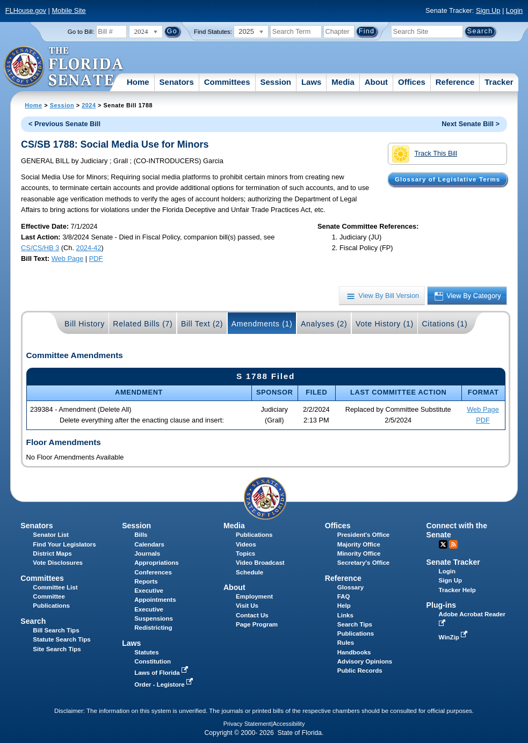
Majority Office (358, 544)
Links (345, 615)
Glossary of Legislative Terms (447, 179)
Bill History (84, 323)
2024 (89, 105)
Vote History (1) (385, 323)
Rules (345, 642)
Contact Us (252, 615)
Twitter (443, 544)
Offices (411, 81)
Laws (311, 81)
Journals (147, 553)
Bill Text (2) (202, 323)
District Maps (52, 553)
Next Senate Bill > (471, 124)
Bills (140, 534)
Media (343, 81)
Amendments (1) (262, 323)
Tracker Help (457, 590)
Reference (455, 81)
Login (514, 10)
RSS (453, 544)
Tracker (498, 81)
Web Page (68, 258)
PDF (96, 258)
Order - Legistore (164, 684)
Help (344, 605)
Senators (177, 81)
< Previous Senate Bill (64, 124)
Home (138, 81)
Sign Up (488, 10)
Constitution (152, 661)
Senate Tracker (453, 562)
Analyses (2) (324, 323)
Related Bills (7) (142, 323)
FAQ (343, 596)
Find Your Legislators (64, 544)
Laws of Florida (162, 672)
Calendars (149, 544)
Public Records (359, 670)
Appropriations (156, 562)
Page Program (257, 624)
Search (33, 621)
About (376, 81)
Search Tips (354, 624)
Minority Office (359, 553)
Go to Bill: (81, 31)
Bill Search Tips (56, 630)
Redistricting (153, 627)
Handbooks (354, 652)
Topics (245, 553)
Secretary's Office (363, 562)
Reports (146, 581)
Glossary (350, 587)
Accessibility (289, 723)
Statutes (146, 652)
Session (275, 81)
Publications (254, 534)
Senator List (51, 534)
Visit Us (247, 605)
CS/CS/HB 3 (40, 248)
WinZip (454, 637)
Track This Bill (424, 154)
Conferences (153, 572)
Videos (246, 544)
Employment (254, 596)
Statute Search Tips (61, 639)
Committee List (55, 587)
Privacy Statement (247, 723)
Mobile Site (68, 10)
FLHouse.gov (25, 10)
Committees (227, 81)
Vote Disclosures (58, 562)
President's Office (363, 534)
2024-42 (89, 248)
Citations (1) (444, 323)
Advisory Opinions (364, 661)
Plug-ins (441, 605)
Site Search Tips (57, 649)
